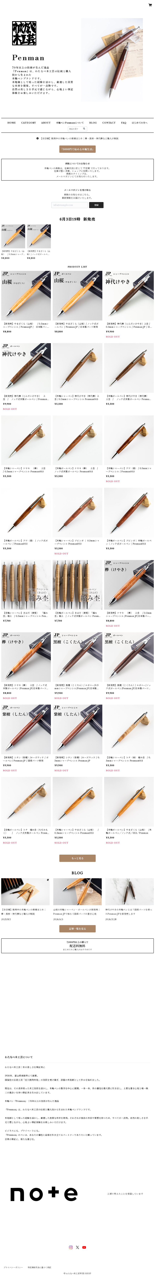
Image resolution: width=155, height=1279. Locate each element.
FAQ (123, 122)
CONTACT (109, 122)
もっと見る (77, 858)
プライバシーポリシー (13, 1267)
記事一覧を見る (77, 928)
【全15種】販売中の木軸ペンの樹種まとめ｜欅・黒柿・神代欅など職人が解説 (77, 138)
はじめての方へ (140, 122)
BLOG (93, 122)
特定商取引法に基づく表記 (39, 1267)
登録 (96, 205)
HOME (11, 122)
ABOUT (46, 122)
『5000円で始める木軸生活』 (77, 149)
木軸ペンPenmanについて (70, 122)
